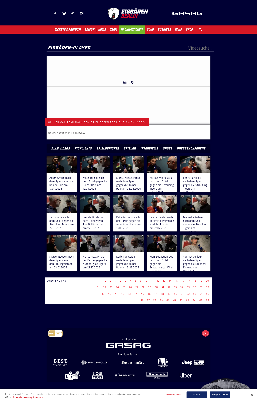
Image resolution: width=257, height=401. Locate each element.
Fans (178, 29)
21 (98, 287)
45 (142, 294)
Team (113, 29)
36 (194, 287)
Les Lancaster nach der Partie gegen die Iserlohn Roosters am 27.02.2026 (162, 222)
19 (201, 280)
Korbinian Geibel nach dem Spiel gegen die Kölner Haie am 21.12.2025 (127, 262)
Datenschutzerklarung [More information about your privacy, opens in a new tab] (22, 397)
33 (175, 287)
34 (181, 287)
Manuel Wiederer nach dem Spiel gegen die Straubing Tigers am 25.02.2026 (195, 224)
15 (176, 280)
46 (149, 294)
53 (194, 294)
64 (194, 300)
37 (201, 287)
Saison (89, 29)
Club (150, 29)
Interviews (149, 148)
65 (200, 300)
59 (161, 300)
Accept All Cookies (220, 394)
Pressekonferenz (191, 148)
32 (169, 287)
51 (182, 294)
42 (122, 294)
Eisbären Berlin (127, 13)
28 (143, 287)
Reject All (197, 394)
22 (104, 287)
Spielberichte (108, 148)
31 (162, 287)
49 (169, 294)
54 (201, 294)
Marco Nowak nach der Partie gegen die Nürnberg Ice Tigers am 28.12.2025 (95, 262)
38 (207, 287)
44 (136, 294)
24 (117, 287)
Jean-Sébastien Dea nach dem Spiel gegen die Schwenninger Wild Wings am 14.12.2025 (161, 265)
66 (207, 300)
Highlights (83, 148)
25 (123, 287)
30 (156, 287)
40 (109, 294)
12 (158, 280)
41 (116, 294)
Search (200, 29)
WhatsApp (73, 13)
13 (164, 280)
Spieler (130, 148)
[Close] (251, 395)
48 (162, 294)
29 (149, 287)
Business (164, 29)
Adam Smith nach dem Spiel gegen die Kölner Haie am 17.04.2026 (61, 183)
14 (170, 280)
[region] (128, 395)
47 (155, 294)
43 (129, 294)
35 (188, 287)
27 (136, 287)
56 (142, 300)
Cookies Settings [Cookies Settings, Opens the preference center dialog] (173, 394)
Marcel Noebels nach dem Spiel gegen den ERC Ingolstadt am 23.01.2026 (61, 262)
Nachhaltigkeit (132, 29)
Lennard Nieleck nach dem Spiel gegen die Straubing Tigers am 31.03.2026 (195, 185)
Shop (189, 29)
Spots (167, 148)
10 (146, 280)
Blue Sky (64, 13)
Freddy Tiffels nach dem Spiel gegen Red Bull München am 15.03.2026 (94, 222)
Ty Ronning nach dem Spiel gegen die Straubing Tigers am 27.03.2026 (61, 222)
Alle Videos (60, 148)
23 (111, 287)
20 (207, 280)
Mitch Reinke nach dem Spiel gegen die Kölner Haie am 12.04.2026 (95, 183)
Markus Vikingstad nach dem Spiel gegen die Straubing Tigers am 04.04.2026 (162, 185)
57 (148, 300)
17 (189, 280)
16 (182, 280)
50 (175, 294)
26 (130, 287)
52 (188, 294)
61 (174, 300)
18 (194, 280)
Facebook (55, 13)
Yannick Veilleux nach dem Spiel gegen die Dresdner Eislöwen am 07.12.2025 (194, 264)
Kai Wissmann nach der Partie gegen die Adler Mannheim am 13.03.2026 (128, 222)
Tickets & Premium (68, 29)
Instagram (81, 13)
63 (187, 300)
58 (154, 300)
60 (168, 300)
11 (152, 280)
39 (103, 294)
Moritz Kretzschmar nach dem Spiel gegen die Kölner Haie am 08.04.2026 (128, 183)
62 (181, 300)
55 (207, 294)
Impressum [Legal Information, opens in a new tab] (38, 397)
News (102, 29)
